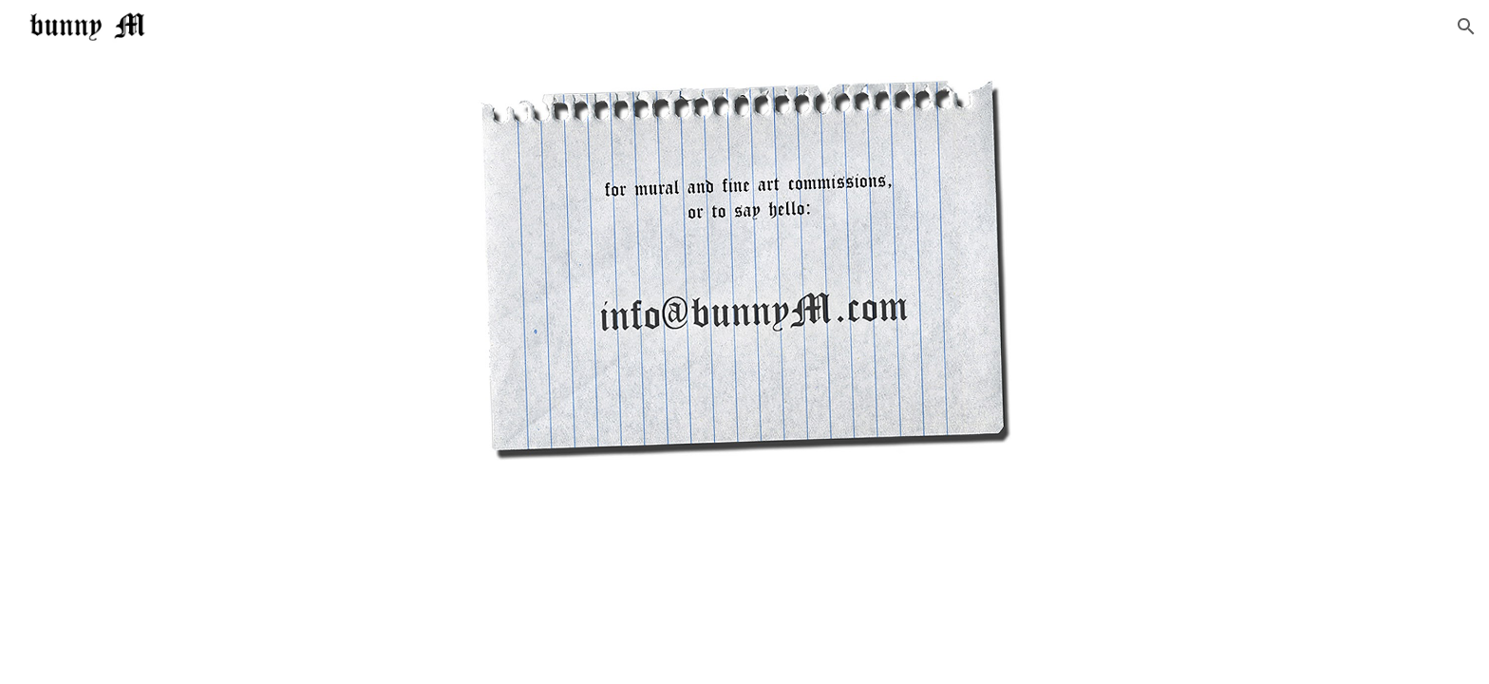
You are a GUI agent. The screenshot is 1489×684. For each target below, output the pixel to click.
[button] (1466, 26)
